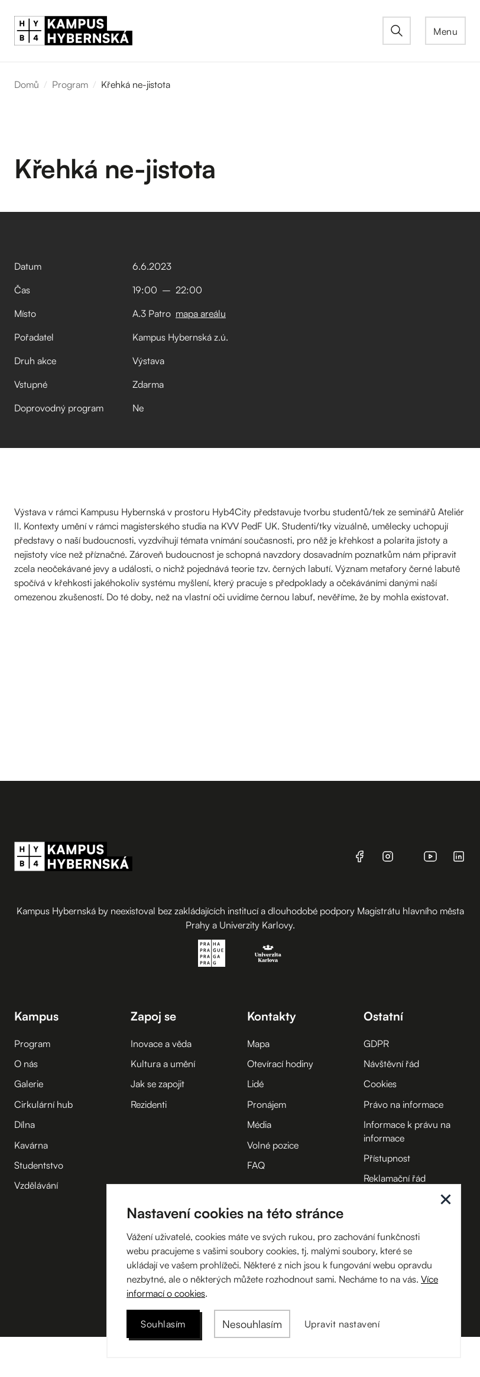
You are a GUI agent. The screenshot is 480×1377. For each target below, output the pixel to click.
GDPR (376, 1043)
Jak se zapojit (157, 1084)
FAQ (256, 1165)
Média (259, 1124)
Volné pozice (273, 1145)
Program (70, 84)
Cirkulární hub (43, 1104)
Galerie (28, 1084)
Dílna (24, 1124)
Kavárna (31, 1145)
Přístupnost (387, 1158)
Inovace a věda (161, 1043)
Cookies (380, 1084)
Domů (26, 84)
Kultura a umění (163, 1063)
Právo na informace (403, 1104)
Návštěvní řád (391, 1063)
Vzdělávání (36, 1185)
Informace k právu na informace (407, 1130)
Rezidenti (149, 1104)
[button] (445, 31)
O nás (26, 1063)
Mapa (258, 1043)
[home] (198, 30)
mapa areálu (201, 313)
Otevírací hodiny (280, 1063)
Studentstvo (38, 1165)
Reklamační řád (395, 1178)
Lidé (255, 1084)
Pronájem (266, 1104)
